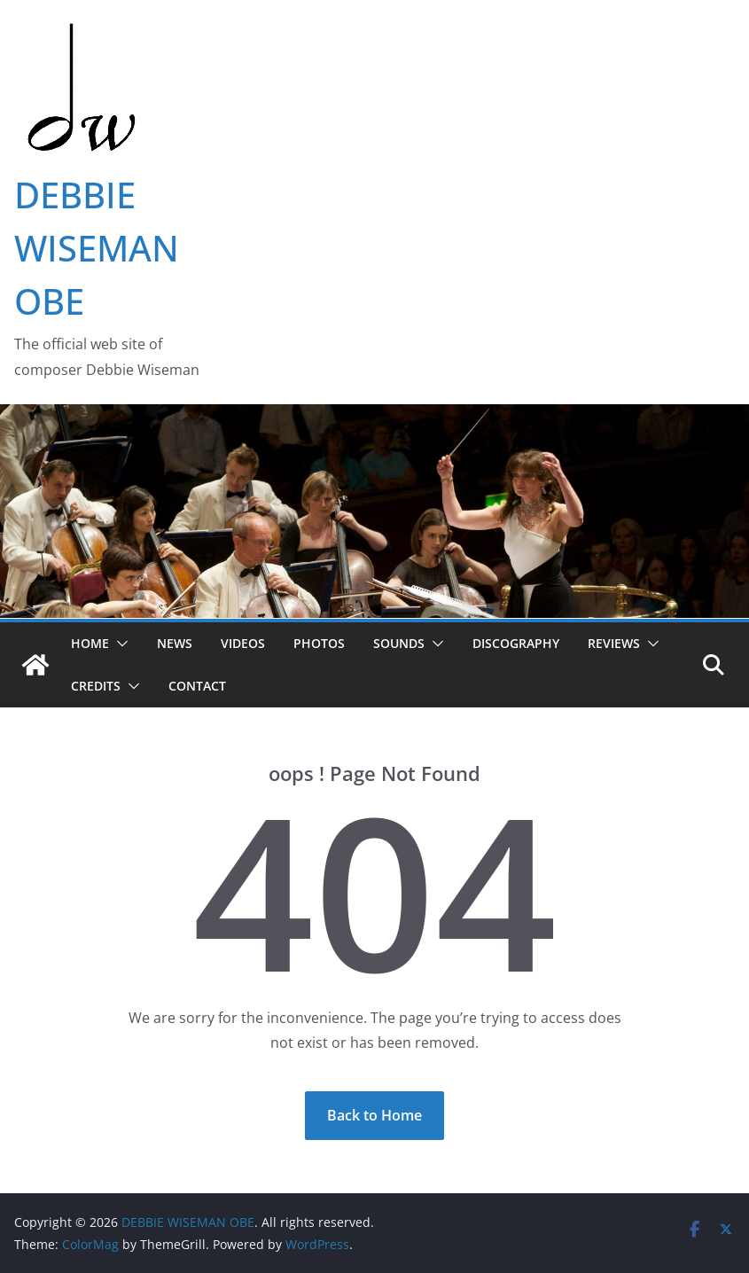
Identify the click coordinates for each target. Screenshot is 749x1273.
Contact (197, 685)
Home (90, 643)
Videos (243, 643)
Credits (96, 685)
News (174, 643)
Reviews (614, 643)
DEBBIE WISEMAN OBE (96, 247)
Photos (319, 643)
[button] (119, 643)
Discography (515, 643)
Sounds (399, 643)
